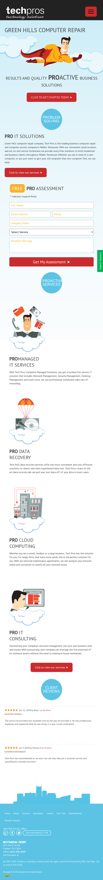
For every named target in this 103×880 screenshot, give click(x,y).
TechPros (46, 710)
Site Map (91, 861)
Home (7, 813)
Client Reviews (75, 813)
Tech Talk (60, 813)
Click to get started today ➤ (51, 97)
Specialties (38, 813)
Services (26, 813)
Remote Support (12, 820)
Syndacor (32, 861)
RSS (84, 861)
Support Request (100, 261)
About (16, 813)
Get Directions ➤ (11, 855)
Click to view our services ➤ (25, 172)
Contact (49, 813)
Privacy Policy (75, 861)
